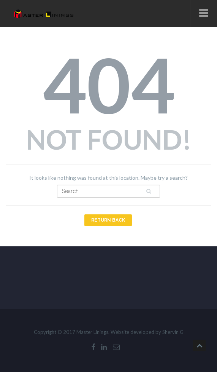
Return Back (108, 220)
